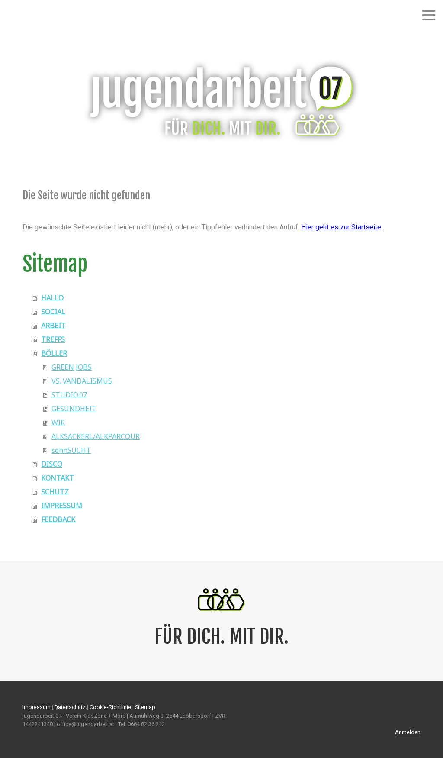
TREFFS (53, 339)
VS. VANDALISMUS (81, 381)
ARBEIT (53, 325)
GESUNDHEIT (73, 408)
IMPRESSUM (61, 505)
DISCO (51, 464)
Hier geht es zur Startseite (341, 227)
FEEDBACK (58, 519)
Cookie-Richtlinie (110, 707)
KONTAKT (57, 478)
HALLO (52, 298)
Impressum (36, 707)
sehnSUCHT (71, 450)
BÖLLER (54, 353)
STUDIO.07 (69, 395)
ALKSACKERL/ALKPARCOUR (95, 436)
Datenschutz (70, 707)
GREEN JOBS (71, 367)
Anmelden (408, 732)
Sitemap (145, 707)
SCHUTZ (55, 492)
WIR (58, 422)
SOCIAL (53, 311)
